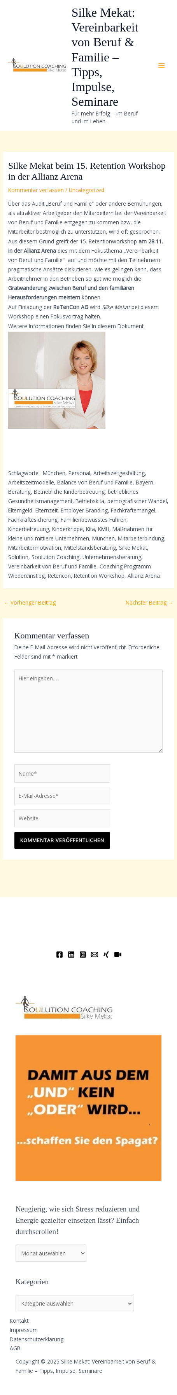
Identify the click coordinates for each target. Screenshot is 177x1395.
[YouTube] (117, 954)
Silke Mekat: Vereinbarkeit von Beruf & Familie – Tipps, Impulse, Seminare (105, 57)
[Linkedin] (71, 954)
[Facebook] (59, 954)
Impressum (24, 1330)
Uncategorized (86, 190)
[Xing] (106, 954)
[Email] (94, 954)
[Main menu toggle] (162, 65)
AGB (15, 1348)
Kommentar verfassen (36, 190)
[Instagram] (82, 954)
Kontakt (19, 1320)
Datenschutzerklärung (36, 1339)
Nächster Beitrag (149, 602)
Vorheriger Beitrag (30, 602)
